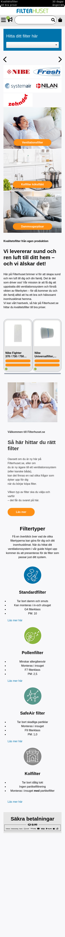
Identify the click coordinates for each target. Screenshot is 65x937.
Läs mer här (15, 620)
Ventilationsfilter (32, 142)
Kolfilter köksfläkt (32, 184)
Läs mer (21, 511)
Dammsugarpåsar (32, 226)
